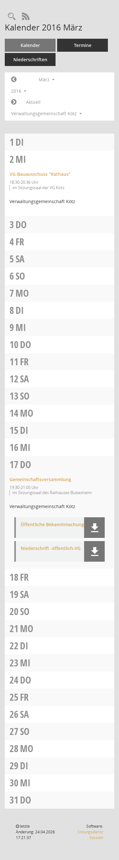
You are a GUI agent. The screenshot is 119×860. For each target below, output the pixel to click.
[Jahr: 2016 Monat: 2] (13, 79)
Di (20, 142)
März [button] (47, 79)
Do (21, 224)
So (20, 275)
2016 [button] (18, 91)
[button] (94, 527)
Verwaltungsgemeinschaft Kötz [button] (46, 113)
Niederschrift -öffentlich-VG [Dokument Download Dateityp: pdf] (51, 548)
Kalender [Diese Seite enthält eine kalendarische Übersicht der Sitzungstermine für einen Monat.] (30, 45)
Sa (20, 258)
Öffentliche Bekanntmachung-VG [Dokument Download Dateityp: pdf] (56, 524)
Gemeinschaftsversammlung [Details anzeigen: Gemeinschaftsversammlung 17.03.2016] (40, 479)
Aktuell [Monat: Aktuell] (33, 102)
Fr (20, 241)
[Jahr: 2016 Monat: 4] (13, 102)
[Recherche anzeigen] (12, 16)
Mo (22, 293)
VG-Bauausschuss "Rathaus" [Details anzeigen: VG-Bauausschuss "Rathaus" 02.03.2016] (40, 174)
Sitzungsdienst (90, 834)
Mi (21, 159)
